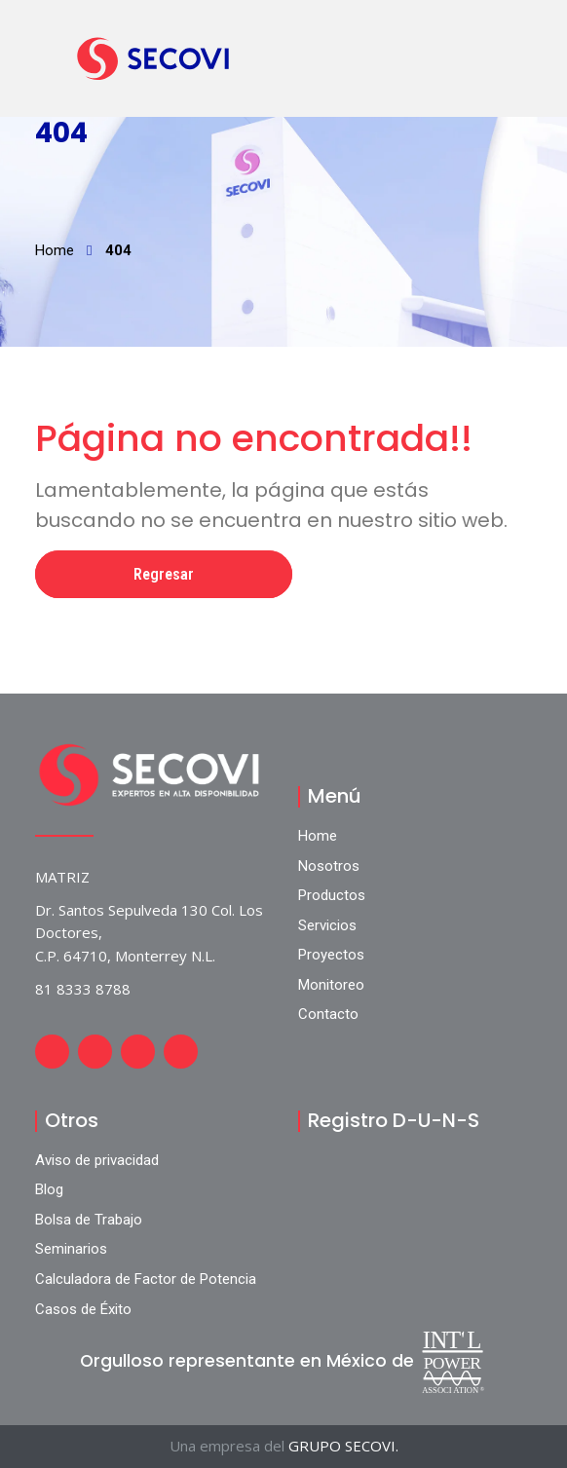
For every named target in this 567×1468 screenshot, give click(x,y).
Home (54, 250)
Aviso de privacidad (97, 1160)
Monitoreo (331, 985)
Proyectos (331, 954)
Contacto (328, 1014)
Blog (49, 1189)
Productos (331, 895)
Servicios (327, 925)
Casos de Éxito (83, 1309)
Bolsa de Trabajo (88, 1219)
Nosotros (328, 866)
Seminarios (71, 1249)
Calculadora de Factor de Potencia (145, 1279)
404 (118, 250)
